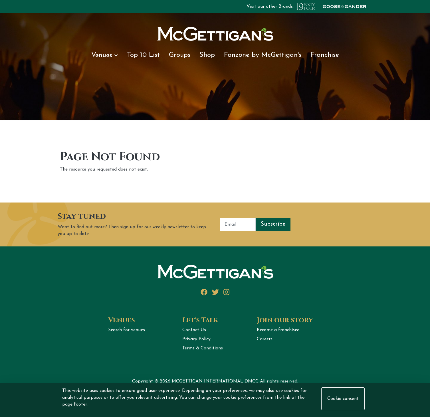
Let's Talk (200, 320)
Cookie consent (343, 398)
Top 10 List (143, 55)
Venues (104, 55)
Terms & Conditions (202, 348)
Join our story (285, 320)
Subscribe (273, 224)
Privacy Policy (196, 339)
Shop (207, 55)
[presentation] (333, 224)
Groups (179, 55)
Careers (264, 339)
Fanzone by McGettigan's (262, 55)
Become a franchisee (278, 330)
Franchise (324, 55)
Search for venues (126, 330)
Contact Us (194, 330)
